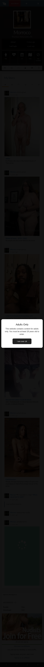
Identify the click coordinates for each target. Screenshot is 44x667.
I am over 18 (22, 341)
